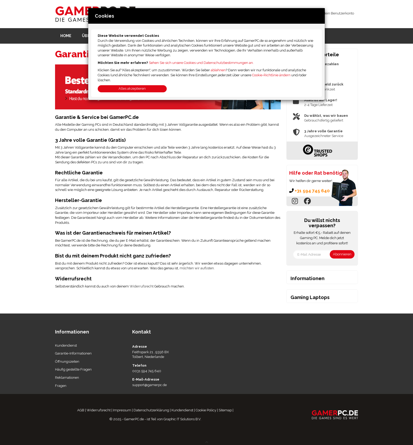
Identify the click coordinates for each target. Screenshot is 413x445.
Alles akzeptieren (132, 88)
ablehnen (218, 70)
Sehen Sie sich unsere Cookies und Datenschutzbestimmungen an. (201, 63)
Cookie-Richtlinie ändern (271, 75)
